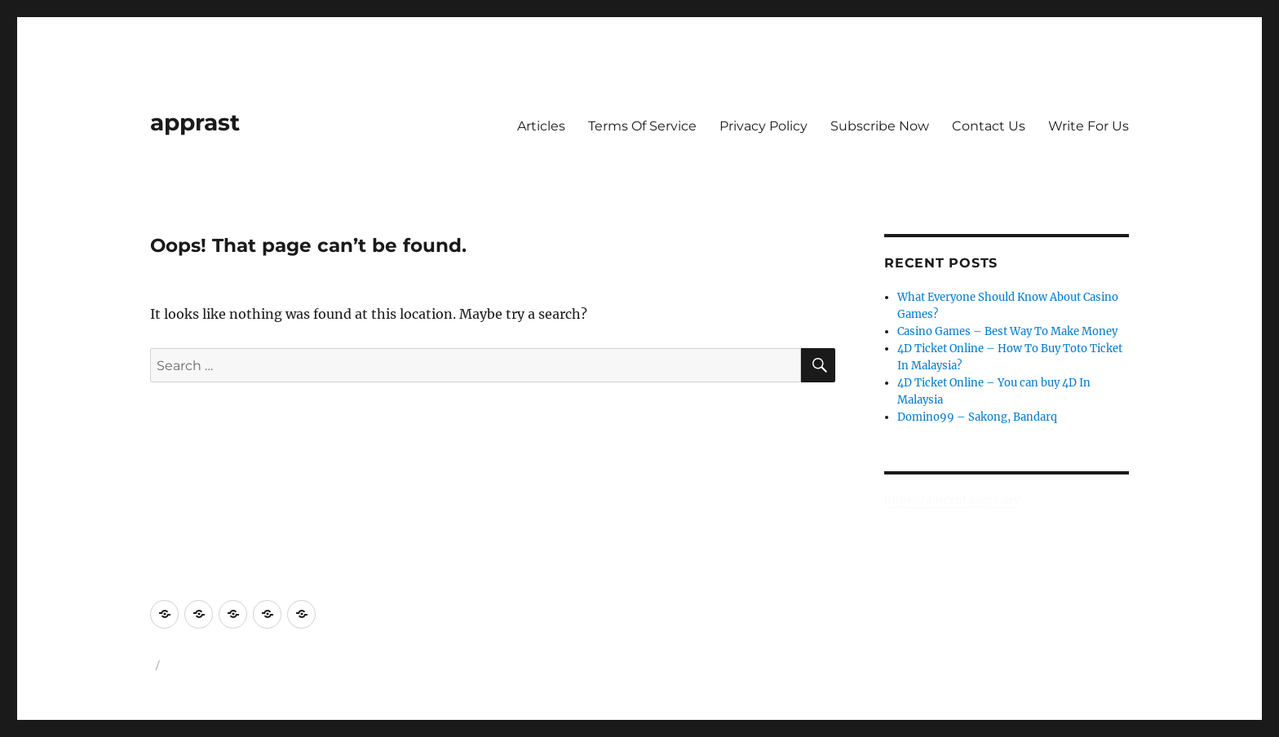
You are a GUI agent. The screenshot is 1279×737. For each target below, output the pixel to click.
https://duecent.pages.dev (952, 500)
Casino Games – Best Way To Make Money (1007, 331)
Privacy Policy (763, 126)
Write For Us (1088, 126)
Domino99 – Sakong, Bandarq (977, 417)
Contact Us (988, 126)
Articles (541, 126)
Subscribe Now (879, 126)
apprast (195, 122)
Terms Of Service (642, 126)
